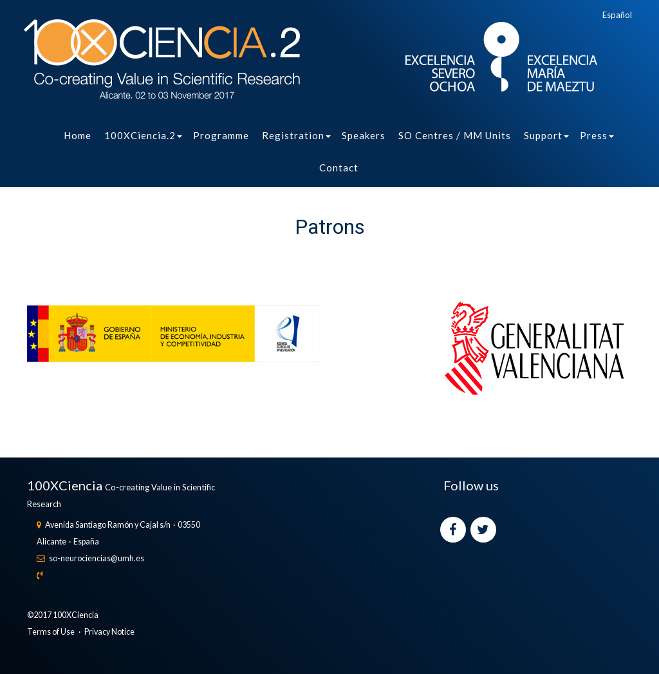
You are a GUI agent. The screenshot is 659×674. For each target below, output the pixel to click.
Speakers (363, 135)
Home (77, 135)
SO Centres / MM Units (454, 135)
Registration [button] (296, 135)
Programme (221, 135)
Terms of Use (51, 632)
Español (617, 15)
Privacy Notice (109, 632)
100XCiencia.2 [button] (143, 135)
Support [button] (546, 135)
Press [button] (597, 135)
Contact (338, 167)
